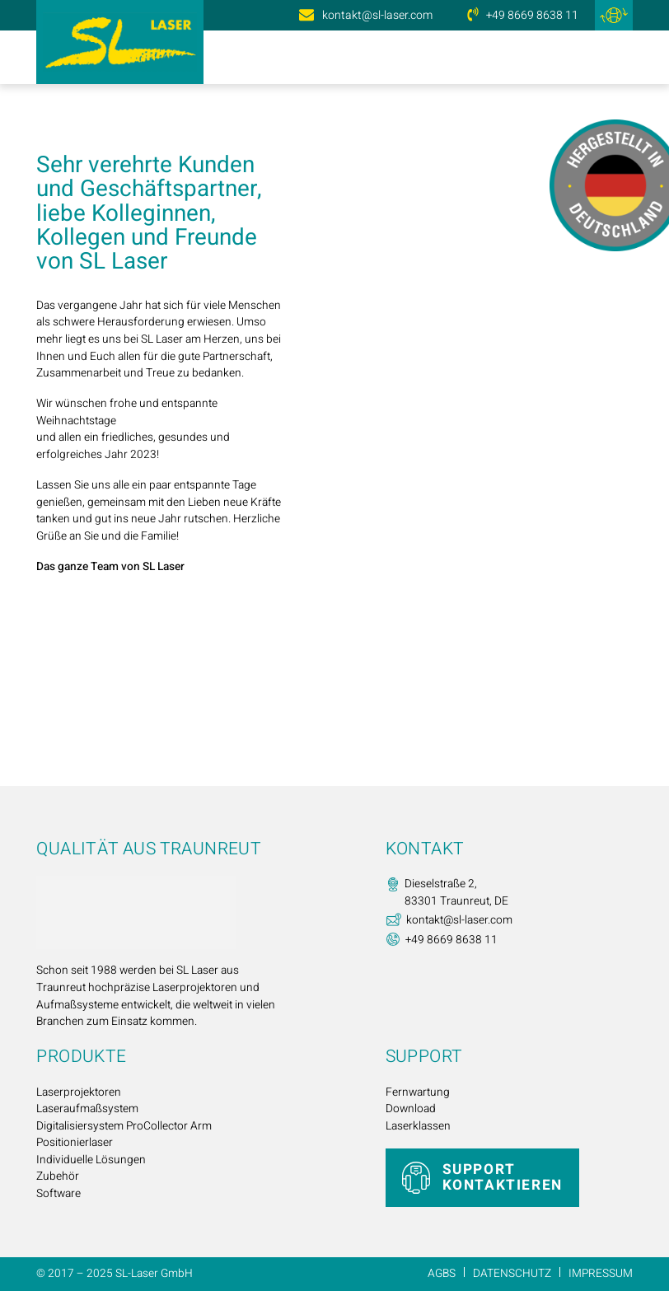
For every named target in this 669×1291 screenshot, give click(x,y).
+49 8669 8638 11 (532, 15)
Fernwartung (418, 1092)
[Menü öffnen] (617, 57)
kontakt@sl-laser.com (377, 15)
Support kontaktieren (502, 1177)
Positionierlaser (74, 1142)
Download (411, 1109)
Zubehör (57, 1176)
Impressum (600, 1273)
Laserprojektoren (78, 1092)
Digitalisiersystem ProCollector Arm (124, 1126)
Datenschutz (512, 1273)
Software (58, 1194)
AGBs (442, 1273)
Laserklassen (418, 1126)
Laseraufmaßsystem (87, 1109)
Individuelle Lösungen (91, 1160)
